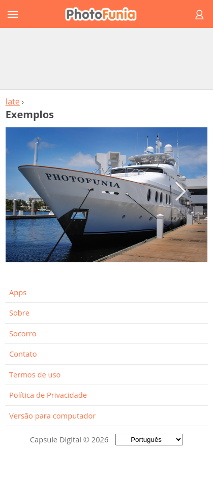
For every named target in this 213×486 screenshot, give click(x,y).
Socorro (23, 333)
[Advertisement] (106, 58)
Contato (23, 354)
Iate (13, 101)
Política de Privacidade (48, 395)
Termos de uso (34, 374)
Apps (17, 292)
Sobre (19, 312)
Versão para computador (52, 415)
